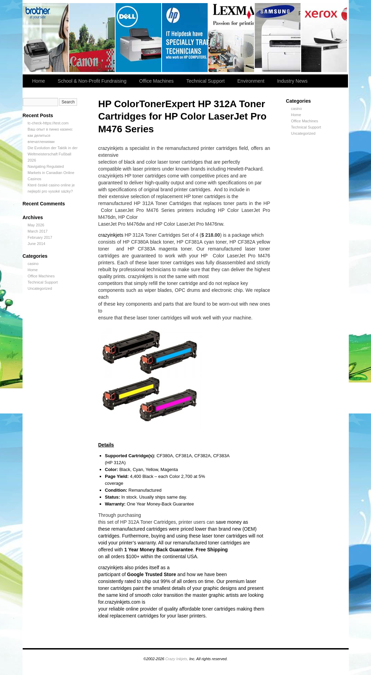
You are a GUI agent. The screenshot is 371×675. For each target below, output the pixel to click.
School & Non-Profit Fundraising (92, 81)
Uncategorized (40, 288)
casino (33, 264)
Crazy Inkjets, (176, 659)
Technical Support (205, 81)
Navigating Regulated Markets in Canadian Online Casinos (51, 172)
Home (38, 81)
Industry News (292, 81)
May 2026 (36, 225)
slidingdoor (139, 37)
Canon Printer (92, 37)
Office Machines (156, 81)
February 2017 (40, 237)
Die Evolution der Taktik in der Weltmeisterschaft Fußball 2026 (52, 154)
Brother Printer (46, 37)
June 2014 (36, 244)
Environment (250, 81)
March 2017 (37, 231)
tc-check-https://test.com (48, 123)
